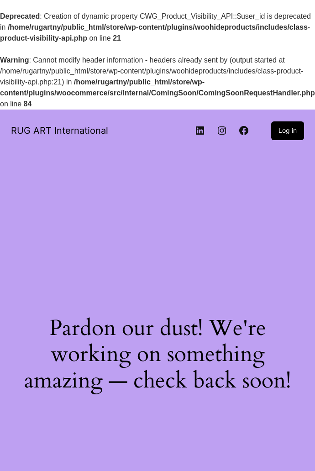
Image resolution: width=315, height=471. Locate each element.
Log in (287, 130)
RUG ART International (59, 130)
